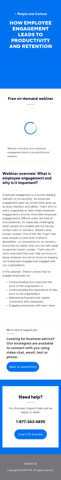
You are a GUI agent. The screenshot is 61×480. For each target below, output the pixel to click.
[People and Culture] (30, 14)
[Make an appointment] (23, 366)
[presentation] (30, 69)
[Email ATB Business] (30, 434)
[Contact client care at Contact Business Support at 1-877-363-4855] (30, 421)
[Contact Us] (30, 464)
